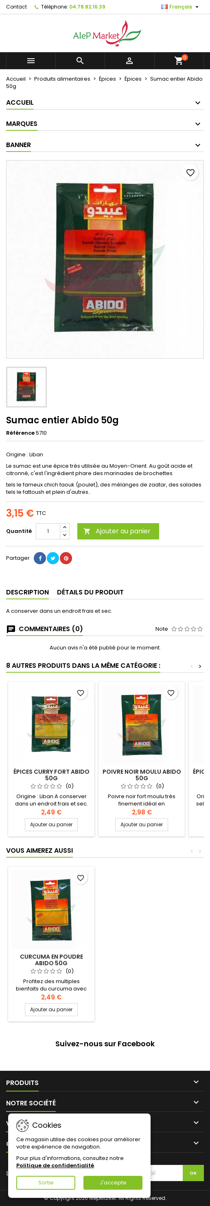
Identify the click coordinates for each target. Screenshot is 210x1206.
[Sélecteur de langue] (181, 7)
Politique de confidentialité (55, 1165)
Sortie (46, 1182)
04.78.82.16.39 (87, 6)
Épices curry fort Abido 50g (51, 775)
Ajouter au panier (117, 531)
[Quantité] (48, 531)
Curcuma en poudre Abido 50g (51, 960)
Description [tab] (27, 592)
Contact (16, 6)
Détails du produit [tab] (90, 592)
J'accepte (113, 1182)
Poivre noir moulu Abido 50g (142, 775)
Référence (20, 433)
